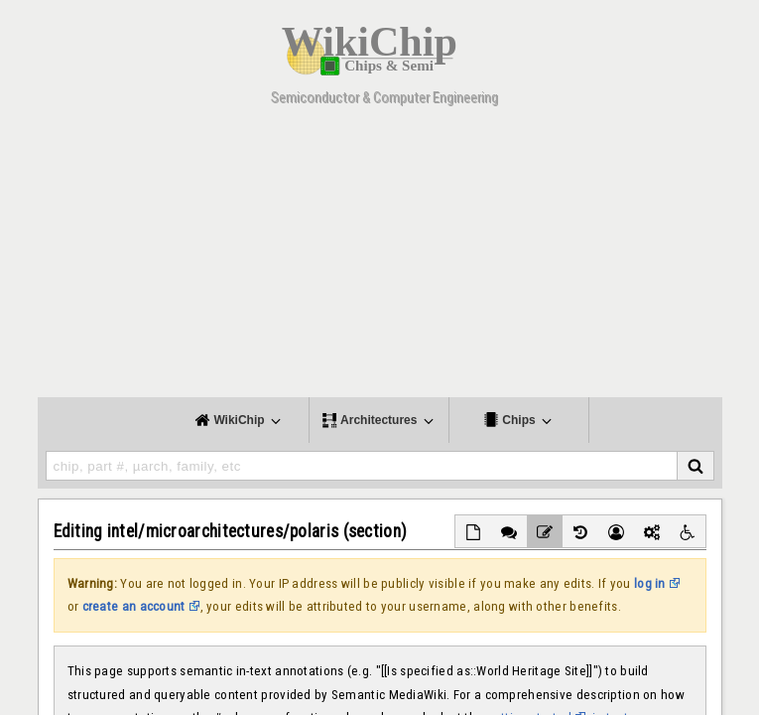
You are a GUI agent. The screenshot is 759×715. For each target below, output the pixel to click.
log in (650, 583)
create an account (134, 606)
